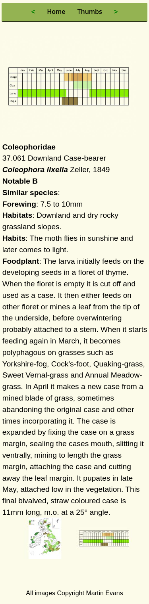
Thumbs (89, 11)
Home (56, 11)
